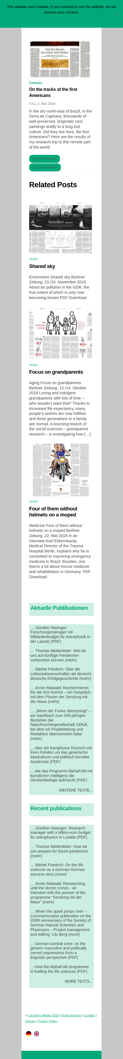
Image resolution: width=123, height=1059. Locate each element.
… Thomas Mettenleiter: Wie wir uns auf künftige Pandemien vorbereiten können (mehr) (58, 655)
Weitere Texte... (75, 790)
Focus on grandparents (56, 372)
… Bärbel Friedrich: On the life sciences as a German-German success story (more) (58, 869)
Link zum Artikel (45, 167)
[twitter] (28, 1033)
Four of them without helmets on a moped (53, 512)
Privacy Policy (48, 1021)
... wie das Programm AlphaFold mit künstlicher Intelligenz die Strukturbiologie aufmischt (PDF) (61, 776)
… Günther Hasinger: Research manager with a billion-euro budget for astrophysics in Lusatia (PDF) (61, 833)
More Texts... (79, 981)
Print (33, 259)
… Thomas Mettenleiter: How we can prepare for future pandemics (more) (59, 851)
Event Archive (71, 1015)
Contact (89, 1015)
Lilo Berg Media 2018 (44, 1015)
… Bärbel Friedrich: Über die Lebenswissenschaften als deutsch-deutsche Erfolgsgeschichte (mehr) (61, 674)
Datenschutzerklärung (65, 19)
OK (42, 19)
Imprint (30, 1021)
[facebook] (36, 1033)
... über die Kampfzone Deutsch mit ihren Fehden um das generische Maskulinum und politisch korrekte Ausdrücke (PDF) (61, 755)
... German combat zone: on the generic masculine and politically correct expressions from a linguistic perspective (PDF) (59, 950)
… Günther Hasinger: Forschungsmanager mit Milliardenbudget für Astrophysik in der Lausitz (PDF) (60, 634)
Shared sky (42, 266)
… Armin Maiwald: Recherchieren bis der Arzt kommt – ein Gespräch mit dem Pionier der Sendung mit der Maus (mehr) (61, 695)
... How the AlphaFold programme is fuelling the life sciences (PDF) (60, 969)
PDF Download (44, 159)
